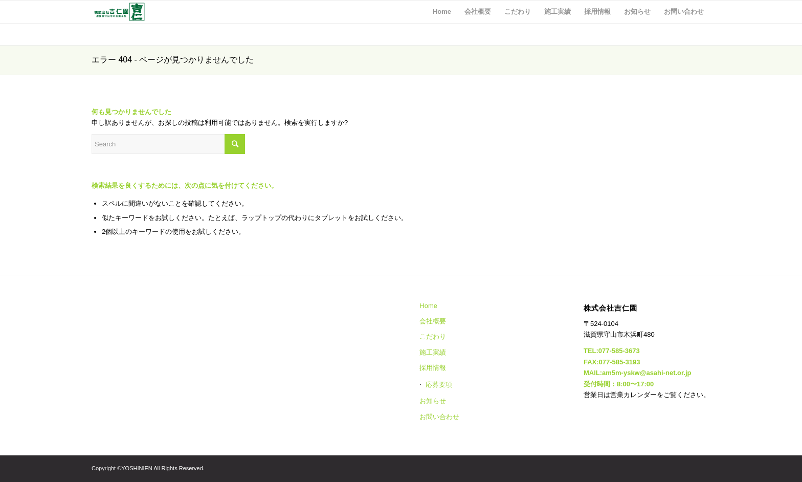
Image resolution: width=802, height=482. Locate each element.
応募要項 (439, 384)
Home (428, 306)
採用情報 (432, 367)
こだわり (432, 336)
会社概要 (432, 321)
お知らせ (432, 401)
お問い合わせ (439, 417)
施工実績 (432, 352)
